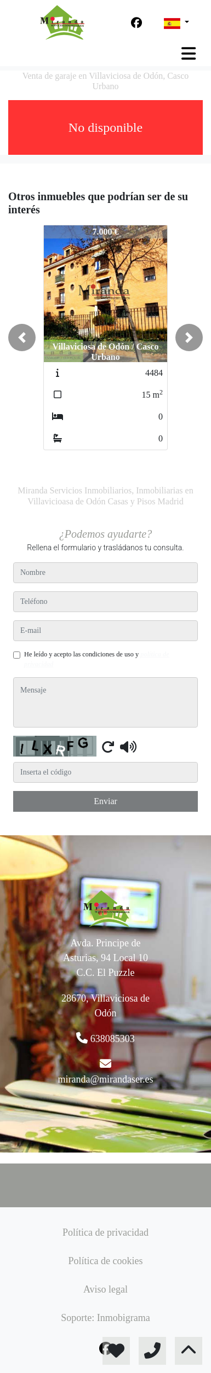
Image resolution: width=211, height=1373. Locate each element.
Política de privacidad (105, 1232)
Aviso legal (105, 1289)
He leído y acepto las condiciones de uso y (96, 659)
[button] (22, 337)
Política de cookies (106, 1260)
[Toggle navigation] (188, 53)
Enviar (105, 801)
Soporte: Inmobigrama (105, 1317)
